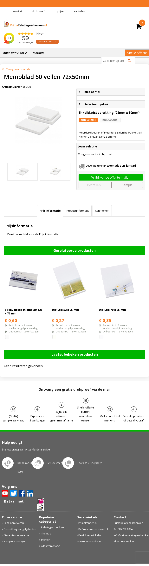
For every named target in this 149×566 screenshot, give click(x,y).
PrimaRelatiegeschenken (128, 523)
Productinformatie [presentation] (77, 210)
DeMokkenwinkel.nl (89, 535)
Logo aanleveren (14, 523)
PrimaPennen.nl (87, 523)
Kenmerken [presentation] (102, 210)
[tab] (50, 211)
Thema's (46, 533)
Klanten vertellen (124, 541)
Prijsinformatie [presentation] (50, 210)
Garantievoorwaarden (17, 535)
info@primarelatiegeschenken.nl (130, 535)
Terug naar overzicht (18, 69)
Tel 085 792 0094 (123, 529)
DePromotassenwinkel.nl (93, 529)
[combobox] (114, 60)
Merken (38, 53)
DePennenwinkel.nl (89, 541)
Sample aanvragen (15, 541)
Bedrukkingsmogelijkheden (20, 529)
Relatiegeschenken (52, 527)
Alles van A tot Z (15, 53)
